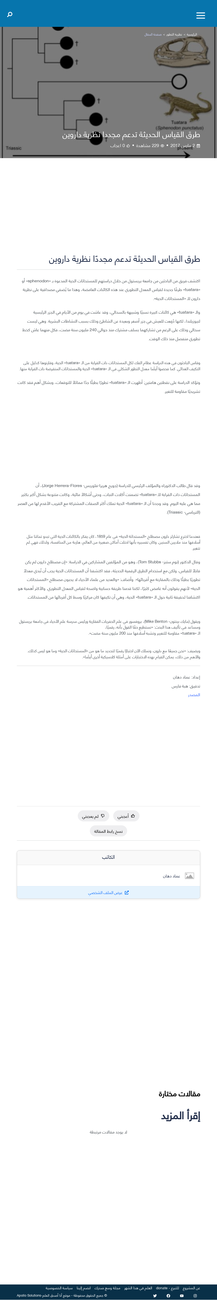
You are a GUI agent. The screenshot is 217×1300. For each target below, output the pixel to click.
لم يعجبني (93, 816)
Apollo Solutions (29, 1295)
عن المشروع (191, 1287)
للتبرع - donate (167, 1287)
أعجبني (126, 816)
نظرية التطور (174, 34)
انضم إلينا (84, 1287)
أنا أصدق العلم (52, 1295)
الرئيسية (192, 34)
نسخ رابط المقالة (108, 831)
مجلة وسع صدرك (107, 1287)
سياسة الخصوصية (59, 1287)
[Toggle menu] (201, 15)
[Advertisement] (108, 210)
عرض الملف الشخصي (105, 893)
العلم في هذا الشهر (138, 1287)
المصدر (194, 694)
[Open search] (10, 13)
